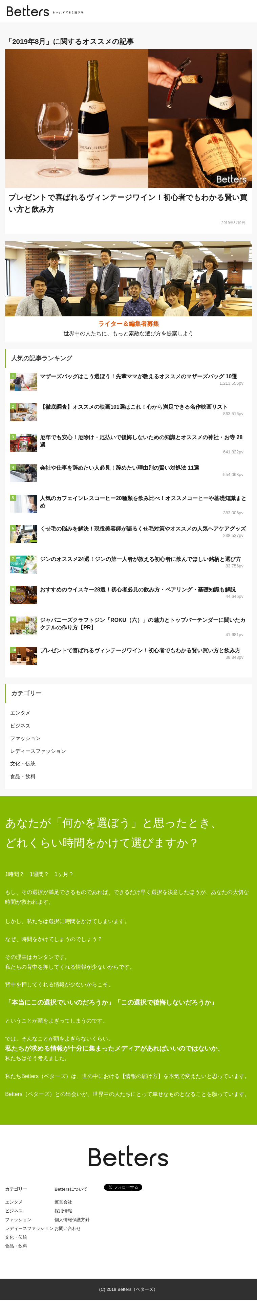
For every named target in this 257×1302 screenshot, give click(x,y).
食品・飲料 (23, 778)
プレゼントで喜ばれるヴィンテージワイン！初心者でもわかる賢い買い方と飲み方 (140, 652)
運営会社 (63, 1203)
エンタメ (20, 714)
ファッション (25, 740)
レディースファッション (38, 752)
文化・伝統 (23, 765)
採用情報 (63, 1212)
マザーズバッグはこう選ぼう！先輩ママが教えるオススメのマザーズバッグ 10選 (138, 378)
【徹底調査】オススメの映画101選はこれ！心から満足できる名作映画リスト (134, 408)
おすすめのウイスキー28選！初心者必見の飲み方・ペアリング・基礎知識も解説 (138, 591)
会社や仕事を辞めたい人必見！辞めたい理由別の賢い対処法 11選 (119, 469)
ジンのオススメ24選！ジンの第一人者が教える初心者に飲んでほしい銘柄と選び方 (140, 561)
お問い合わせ (68, 1230)
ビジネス (20, 727)
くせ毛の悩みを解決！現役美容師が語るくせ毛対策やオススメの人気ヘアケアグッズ (143, 530)
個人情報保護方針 (72, 1221)
